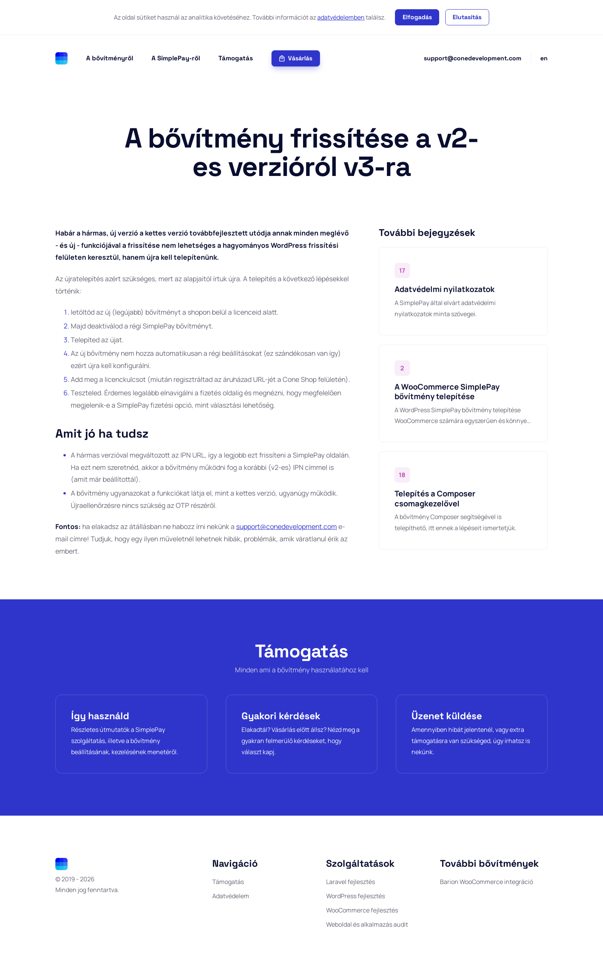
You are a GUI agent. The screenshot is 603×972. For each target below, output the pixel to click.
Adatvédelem (230, 896)
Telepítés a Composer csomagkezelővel (435, 498)
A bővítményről (109, 58)
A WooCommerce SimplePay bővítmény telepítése (447, 392)
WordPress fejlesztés (355, 896)
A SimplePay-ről (176, 58)
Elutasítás (467, 17)
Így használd (100, 716)
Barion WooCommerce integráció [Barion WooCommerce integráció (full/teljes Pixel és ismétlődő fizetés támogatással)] (486, 881)
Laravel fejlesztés (350, 881)
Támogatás (235, 58)
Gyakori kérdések (281, 716)
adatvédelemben (341, 17)
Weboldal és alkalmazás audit (367, 924)
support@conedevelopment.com (472, 58)
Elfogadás (417, 17)
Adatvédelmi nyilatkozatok (445, 289)
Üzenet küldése (446, 716)
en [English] (544, 58)
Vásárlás (295, 58)
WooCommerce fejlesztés (362, 910)
